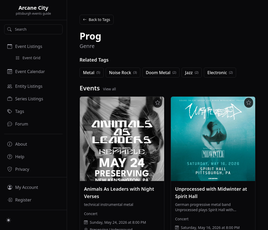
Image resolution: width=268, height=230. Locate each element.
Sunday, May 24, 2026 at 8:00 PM (118, 222)
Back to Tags (96, 19)
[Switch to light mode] (8, 220)
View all (109, 88)
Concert (90, 213)
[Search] (33, 29)
